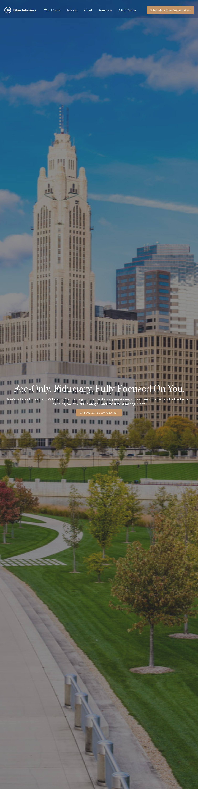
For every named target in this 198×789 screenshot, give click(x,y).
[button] (52, 8)
